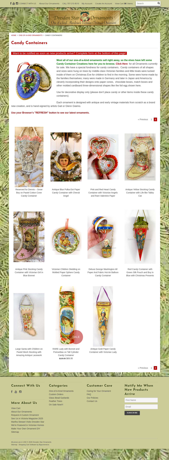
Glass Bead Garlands (108, 33)
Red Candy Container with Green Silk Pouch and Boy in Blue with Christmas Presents (140, 283)
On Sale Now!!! (84, 37)
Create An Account (103, 3)
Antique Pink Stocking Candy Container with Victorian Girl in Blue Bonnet (29, 283)
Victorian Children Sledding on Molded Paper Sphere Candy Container (66, 283)
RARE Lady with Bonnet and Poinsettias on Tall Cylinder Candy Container (66, 363)
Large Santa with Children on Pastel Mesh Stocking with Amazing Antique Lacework (29, 363)
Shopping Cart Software (27, 456)
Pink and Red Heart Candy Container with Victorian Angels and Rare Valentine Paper (103, 203)
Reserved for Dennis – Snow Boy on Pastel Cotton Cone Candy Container (29, 203)
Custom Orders (75, 33)
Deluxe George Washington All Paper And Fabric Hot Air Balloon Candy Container (103, 283)
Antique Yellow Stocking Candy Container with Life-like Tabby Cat (140, 203)
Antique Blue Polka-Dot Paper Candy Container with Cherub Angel (66, 203)
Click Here (121, 75)
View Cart (124, 4)
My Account (87, 3)
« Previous (143, 130)
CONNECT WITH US (27, 3)
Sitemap (15, 443)
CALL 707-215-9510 (70, 3)
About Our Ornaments (49, 3)
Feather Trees (140, 33)
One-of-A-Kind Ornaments (38, 33)
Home (13, 46)
